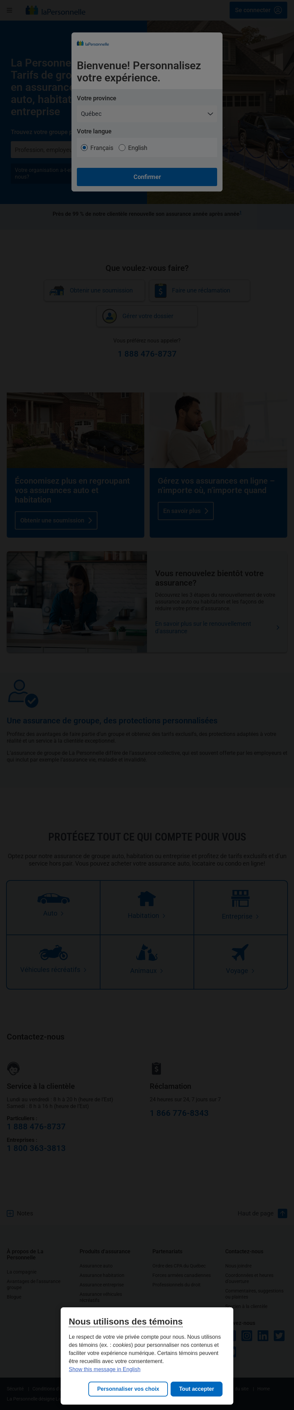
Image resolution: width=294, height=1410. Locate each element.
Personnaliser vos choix (128, 1389)
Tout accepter (196, 1389)
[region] (147, 1356)
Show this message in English (105, 1369)
